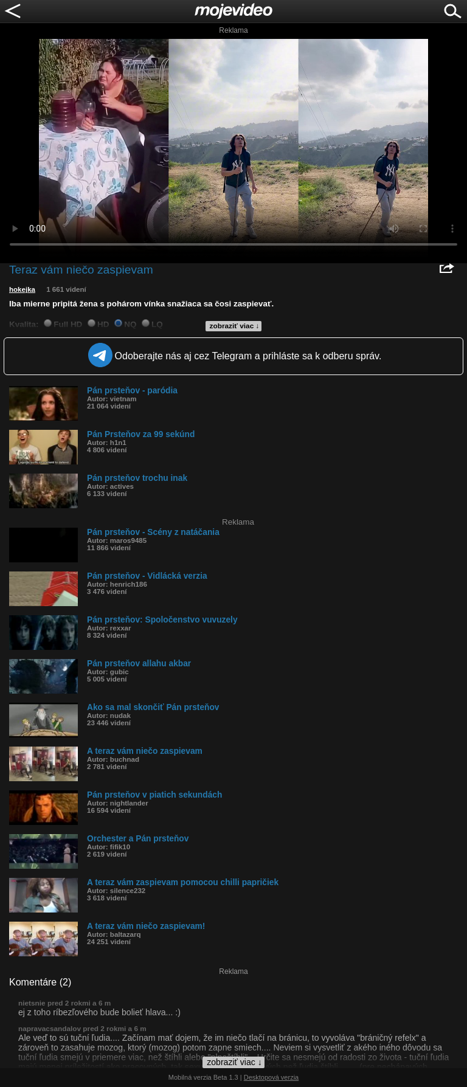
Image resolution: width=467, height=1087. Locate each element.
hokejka (22, 289)
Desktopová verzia (271, 1077)
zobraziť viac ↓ (235, 326)
